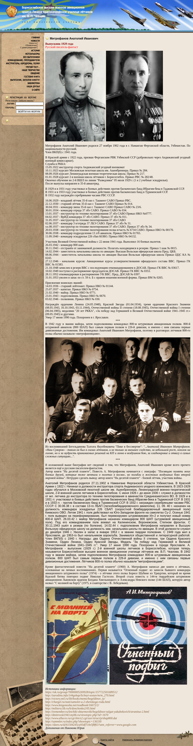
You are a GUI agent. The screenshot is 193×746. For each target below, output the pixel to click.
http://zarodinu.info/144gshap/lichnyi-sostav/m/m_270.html (79, 695)
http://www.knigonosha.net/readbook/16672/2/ (72, 705)
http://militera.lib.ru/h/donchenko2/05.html (70, 708)
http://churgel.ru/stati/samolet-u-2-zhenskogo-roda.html (77, 701)
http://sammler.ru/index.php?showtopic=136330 (73, 721)
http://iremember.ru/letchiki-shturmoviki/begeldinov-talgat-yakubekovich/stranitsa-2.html (97, 711)
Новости (33, 43)
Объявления (31, 45)
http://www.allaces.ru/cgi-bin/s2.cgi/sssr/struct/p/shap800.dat (81, 718)
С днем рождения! (28, 47)
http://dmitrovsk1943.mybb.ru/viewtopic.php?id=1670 (76, 714)
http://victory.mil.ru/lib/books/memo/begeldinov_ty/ (75, 698)
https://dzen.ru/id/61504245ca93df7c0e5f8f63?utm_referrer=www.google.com (90, 724)
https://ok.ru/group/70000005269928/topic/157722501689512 (81, 692)
